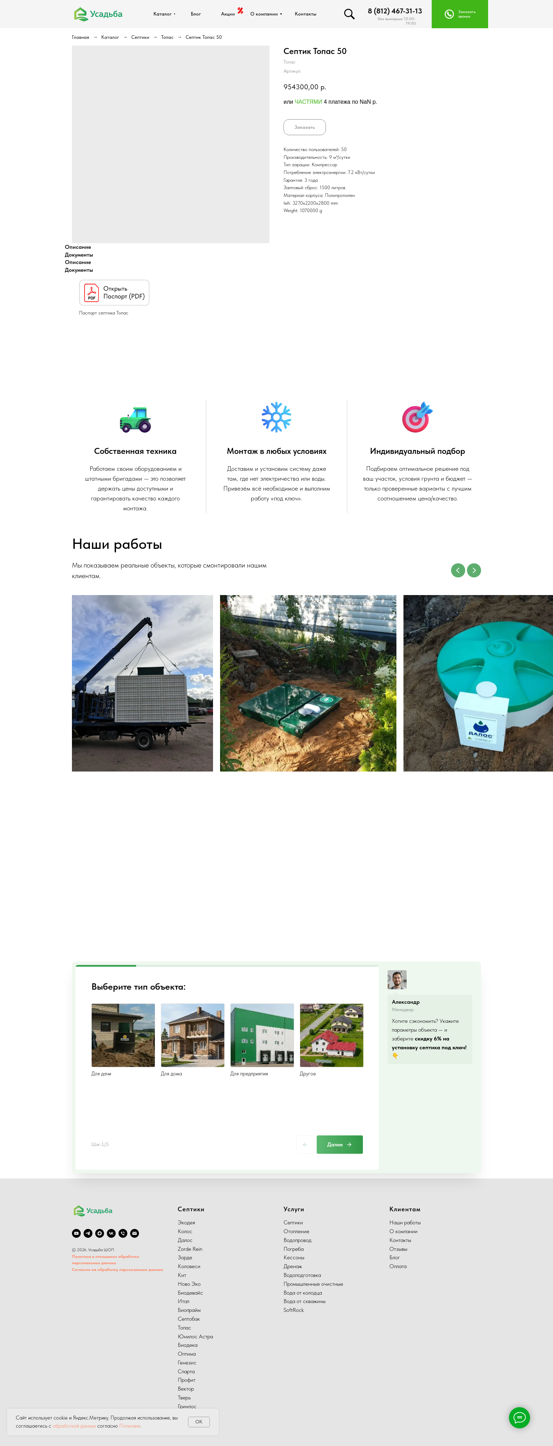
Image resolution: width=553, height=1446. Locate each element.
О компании (403, 1231)
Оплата (398, 1266)
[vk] (111, 1233)
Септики (140, 37)
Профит (186, 1379)
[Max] (99, 1233)
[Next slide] (474, 570)
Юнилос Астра (195, 1336)
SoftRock (294, 1310)
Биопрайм (189, 1310)
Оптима (187, 1353)
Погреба (294, 1249)
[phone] (123, 1233)
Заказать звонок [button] (467, 14)
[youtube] (76, 1233)
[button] (449, 14)
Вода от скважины (305, 1301)
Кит (182, 1275)
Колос (185, 1231)
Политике (129, 1426)
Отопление (296, 1231)
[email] (134, 1233)
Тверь (184, 1397)
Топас (167, 37)
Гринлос (187, 1406)
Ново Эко (189, 1283)
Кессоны (294, 1257)
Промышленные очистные (313, 1283)
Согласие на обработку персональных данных (117, 1269)
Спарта (186, 1371)
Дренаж (293, 1266)
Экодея (186, 1222)
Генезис (187, 1362)
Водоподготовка (302, 1275)
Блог (394, 1257)
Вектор (186, 1388)
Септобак (189, 1318)
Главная (80, 37)
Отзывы (398, 1249)
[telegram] (88, 1233)
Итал (183, 1301)
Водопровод (297, 1240)
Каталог (110, 37)
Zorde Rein (190, 1249)
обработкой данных (74, 1426)
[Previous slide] (458, 570)
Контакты (400, 1240)
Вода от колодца (303, 1292)
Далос (185, 1240)
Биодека (188, 1345)
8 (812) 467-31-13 (395, 11)
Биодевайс (190, 1292)
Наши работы (405, 1222)
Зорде (185, 1257)
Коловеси (189, 1266)
